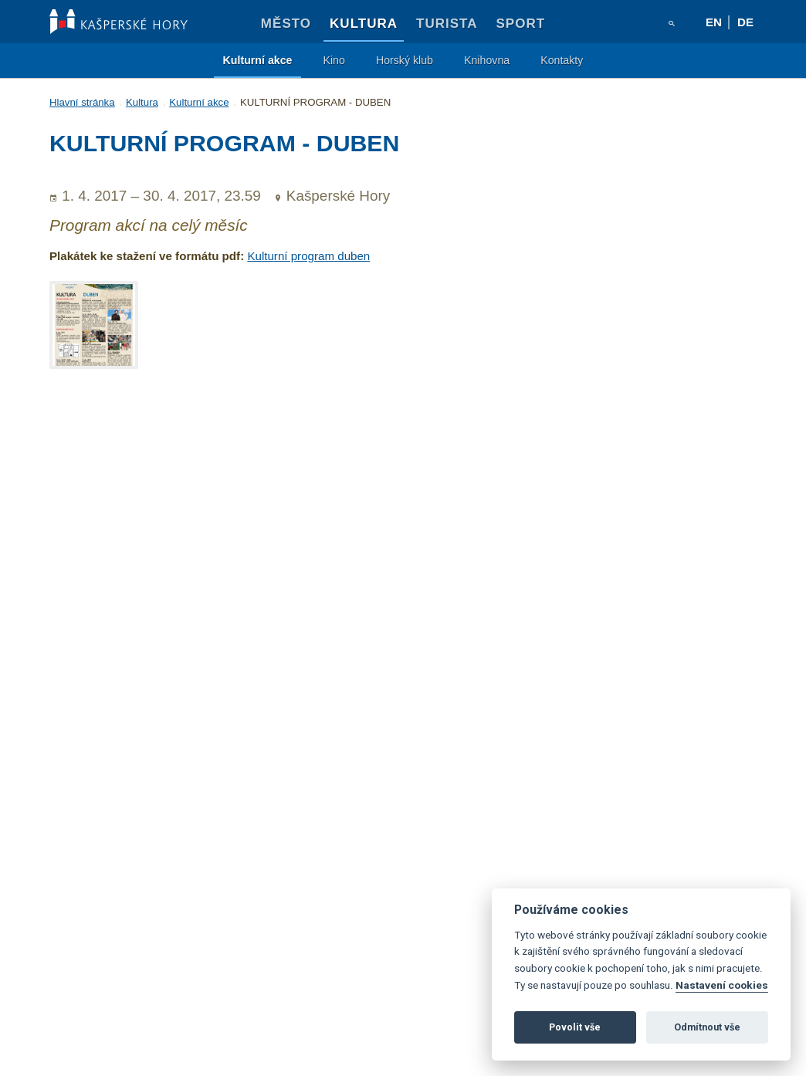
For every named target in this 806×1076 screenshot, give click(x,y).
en (714, 22)
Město (286, 23)
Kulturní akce (258, 60)
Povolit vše (575, 1027)
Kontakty (561, 60)
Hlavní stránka (82, 102)
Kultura (364, 23)
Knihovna (487, 60)
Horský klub (404, 60)
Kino (333, 60)
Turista (446, 23)
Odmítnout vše (707, 1027)
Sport (521, 23)
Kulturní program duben (308, 255)
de (745, 22)
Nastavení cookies (722, 985)
